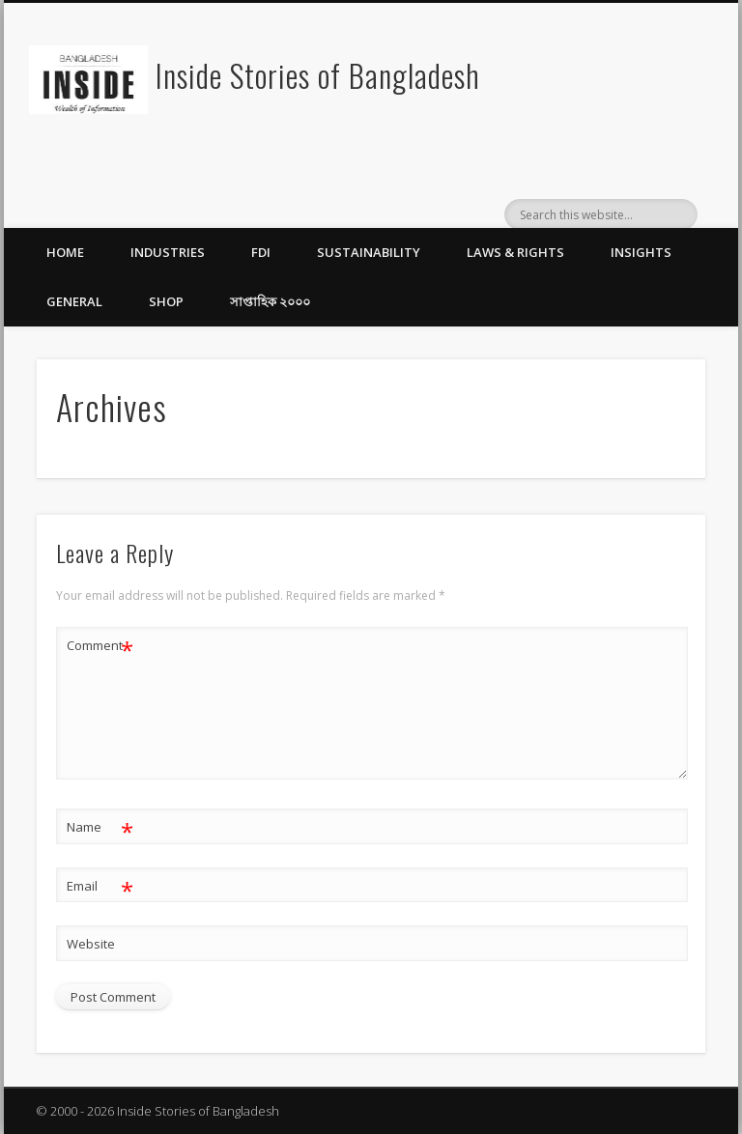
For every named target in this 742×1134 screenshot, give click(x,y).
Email (100, 886)
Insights (641, 252)
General (74, 301)
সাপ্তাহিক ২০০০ (270, 301)
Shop (166, 301)
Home (65, 252)
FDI (261, 252)
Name (100, 827)
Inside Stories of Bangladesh (318, 75)
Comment (100, 646)
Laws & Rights (515, 252)
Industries (167, 252)
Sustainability (368, 252)
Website (91, 943)
